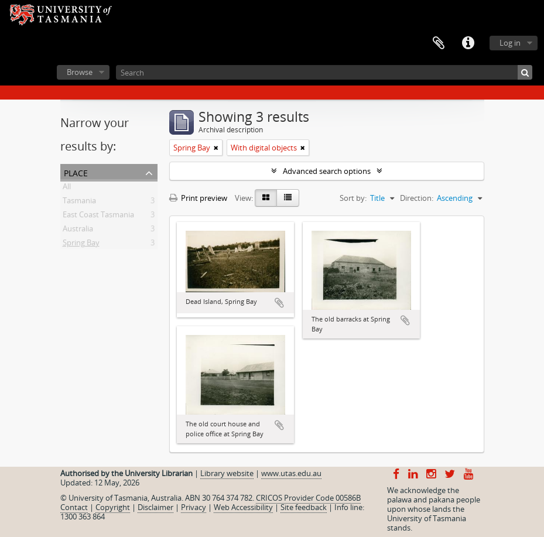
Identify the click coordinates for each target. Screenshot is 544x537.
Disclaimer (155, 507)
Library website (227, 473)
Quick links (468, 43)
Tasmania (79, 202)
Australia (78, 230)
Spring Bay (81, 245)
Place (76, 172)
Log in (510, 42)
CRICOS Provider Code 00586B (308, 497)
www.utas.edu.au (291, 473)
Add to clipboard (279, 303)
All (67, 188)
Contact (74, 507)
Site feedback (303, 507)
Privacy (193, 507)
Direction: (416, 198)
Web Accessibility (243, 507)
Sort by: (353, 198)
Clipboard (438, 43)
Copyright (112, 507)
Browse (80, 72)
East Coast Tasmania (98, 216)
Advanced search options (327, 171)
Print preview (198, 198)
